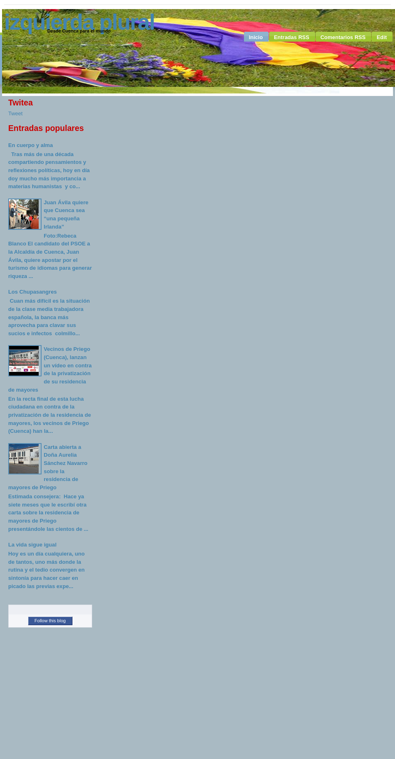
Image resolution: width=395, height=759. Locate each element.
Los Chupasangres (32, 292)
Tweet (15, 113)
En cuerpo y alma (30, 145)
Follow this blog (50, 620)
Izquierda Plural (79, 21)
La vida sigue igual (32, 545)
